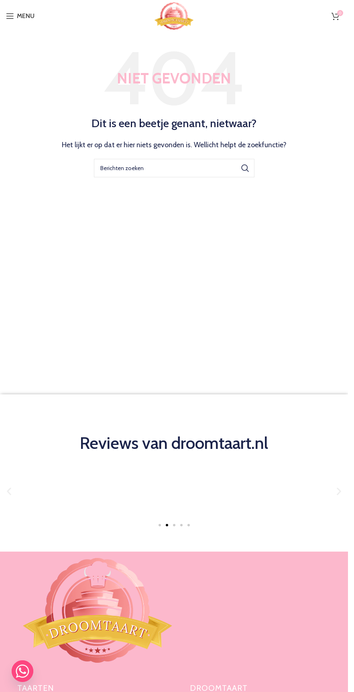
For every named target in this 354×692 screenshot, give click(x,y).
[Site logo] (174, 15)
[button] (9, 491)
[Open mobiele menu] (20, 16)
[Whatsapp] (22, 671)
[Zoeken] (174, 168)
